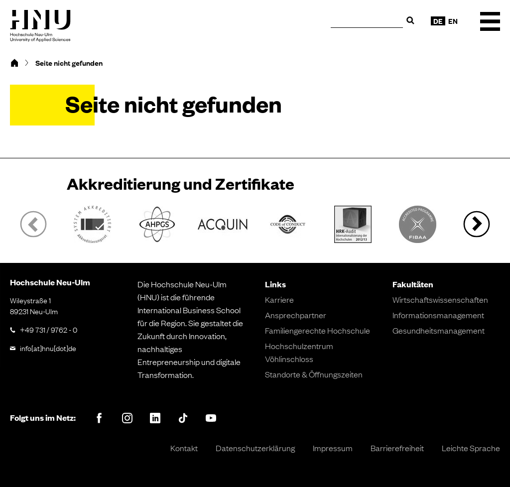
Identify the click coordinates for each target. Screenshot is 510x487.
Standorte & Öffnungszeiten (314, 373)
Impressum (333, 447)
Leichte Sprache (471, 447)
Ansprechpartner (295, 314)
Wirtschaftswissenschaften (440, 299)
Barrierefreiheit (397, 447)
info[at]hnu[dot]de (48, 347)
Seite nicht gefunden (69, 63)
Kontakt (184, 447)
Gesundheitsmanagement (438, 330)
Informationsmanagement (438, 314)
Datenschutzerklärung (255, 447)
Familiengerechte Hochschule (317, 330)
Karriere (279, 299)
